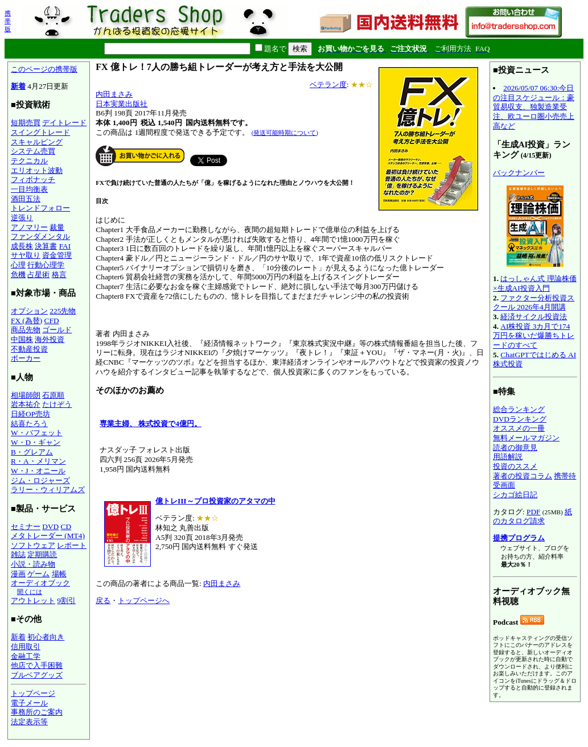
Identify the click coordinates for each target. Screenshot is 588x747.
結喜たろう (29, 423)
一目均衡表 (29, 189)
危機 (18, 274)
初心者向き (45, 637)
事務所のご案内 (37, 712)
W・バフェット (37, 432)
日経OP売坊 (30, 414)
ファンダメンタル (40, 236)
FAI (65, 246)
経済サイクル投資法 (533, 316)
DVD (50, 526)
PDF (533, 511)
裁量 (57, 227)
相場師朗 (25, 395)
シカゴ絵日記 (515, 494)
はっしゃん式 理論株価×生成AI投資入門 (535, 283)
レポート (72, 545)
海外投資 (49, 339)
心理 (18, 265)
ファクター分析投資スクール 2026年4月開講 (533, 303)
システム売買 (33, 151)
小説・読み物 (33, 564)
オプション (29, 311)
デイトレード (64, 122)
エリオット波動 (37, 170)
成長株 (22, 246)
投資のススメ (515, 466)
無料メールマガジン (526, 438)
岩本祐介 (25, 404)
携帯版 (8, 21)
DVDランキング (519, 419)
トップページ (33, 693)
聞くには (29, 591)
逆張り (22, 217)
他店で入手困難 (37, 665)
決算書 (46, 246)
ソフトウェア (33, 545)
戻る (103, 600)
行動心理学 (45, 265)
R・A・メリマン (38, 461)
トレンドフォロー (40, 208)
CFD (51, 320)
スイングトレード (40, 132)
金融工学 (25, 656)
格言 (59, 274)
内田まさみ (114, 94)
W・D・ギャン (35, 442)
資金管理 (57, 255)
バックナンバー (519, 172)
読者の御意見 (515, 447)
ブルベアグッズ (37, 675)
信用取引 (25, 646)
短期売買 (25, 122)
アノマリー (29, 227)
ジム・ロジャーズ (40, 480)
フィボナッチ (33, 179)
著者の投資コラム (522, 476)
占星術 (38, 274)
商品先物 (25, 329)
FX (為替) (26, 320)
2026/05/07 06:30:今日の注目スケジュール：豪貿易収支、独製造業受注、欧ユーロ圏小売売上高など (533, 107)
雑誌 (18, 554)
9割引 (66, 600)
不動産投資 (29, 349)
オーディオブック (40, 583)
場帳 (59, 573)
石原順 (53, 395)
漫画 (18, 573)
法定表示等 (29, 721)
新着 (18, 86)
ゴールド (57, 329)
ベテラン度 (328, 84)
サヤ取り (25, 255)
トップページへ (144, 600)
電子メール (29, 703)
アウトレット (33, 600)
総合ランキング (519, 409)
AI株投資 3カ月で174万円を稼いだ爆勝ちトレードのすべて (533, 335)
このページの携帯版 (44, 69)
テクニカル (29, 160)
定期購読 (42, 554)
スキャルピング (37, 142)
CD (66, 526)
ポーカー (25, 358)
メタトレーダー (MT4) (48, 535)
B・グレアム (32, 452)
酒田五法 (25, 199)
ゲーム (38, 573)
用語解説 (508, 456)
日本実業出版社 (121, 104)
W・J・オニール (38, 471)
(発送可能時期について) (285, 132)
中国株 (22, 339)
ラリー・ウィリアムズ (48, 489)
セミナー (25, 526)
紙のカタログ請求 (532, 516)
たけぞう (57, 404)
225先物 (63, 311)
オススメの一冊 (519, 428)
